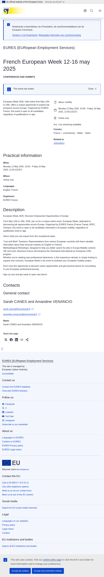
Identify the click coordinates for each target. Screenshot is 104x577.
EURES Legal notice (12, 449)
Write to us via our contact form (16, 491)
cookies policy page (52, 560)
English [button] (85, 10)
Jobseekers (59, 143)
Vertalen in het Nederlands (24, 35)
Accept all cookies (20, 571)
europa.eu (24, 469)
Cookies (6, 533)
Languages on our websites (15, 521)
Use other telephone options (15, 487)
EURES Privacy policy (12, 445)
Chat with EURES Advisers (14, 391)
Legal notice (8, 529)
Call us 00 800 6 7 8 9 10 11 (15, 483)
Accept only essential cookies (48, 571)
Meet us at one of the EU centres (17, 495)
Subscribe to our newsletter (15, 424)
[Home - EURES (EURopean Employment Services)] (16, 10)
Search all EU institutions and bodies (19, 546)
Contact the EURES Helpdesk (16, 387)
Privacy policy (8, 525)
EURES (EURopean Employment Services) (27, 360)
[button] (6, 340)
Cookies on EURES (11, 441)
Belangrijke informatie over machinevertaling (60, 35)
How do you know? (55, 2)
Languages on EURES (13, 437)
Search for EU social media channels (19, 508)
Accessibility (8, 374)
